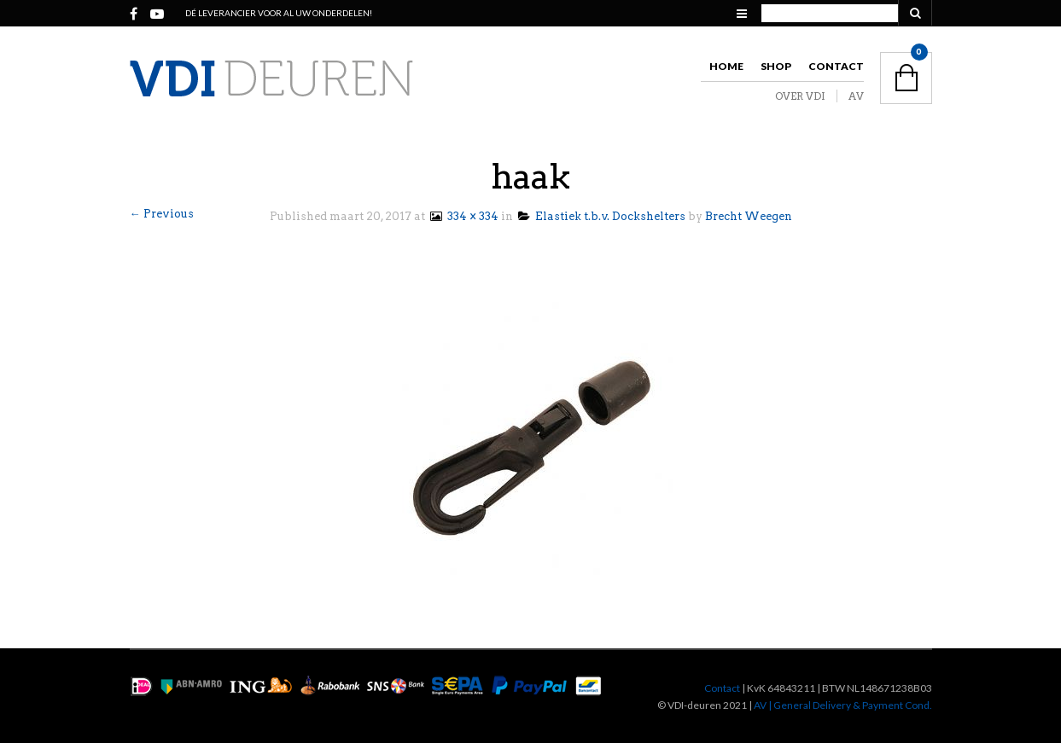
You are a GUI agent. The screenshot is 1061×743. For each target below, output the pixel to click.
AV (856, 96)
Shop (776, 66)
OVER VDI (800, 96)
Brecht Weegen (748, 216)
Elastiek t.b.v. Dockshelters (601, 216)
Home (726, 66)
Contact (836, 66)
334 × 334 (463, 216)
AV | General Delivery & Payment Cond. (843, 705)
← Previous (162, 213)
